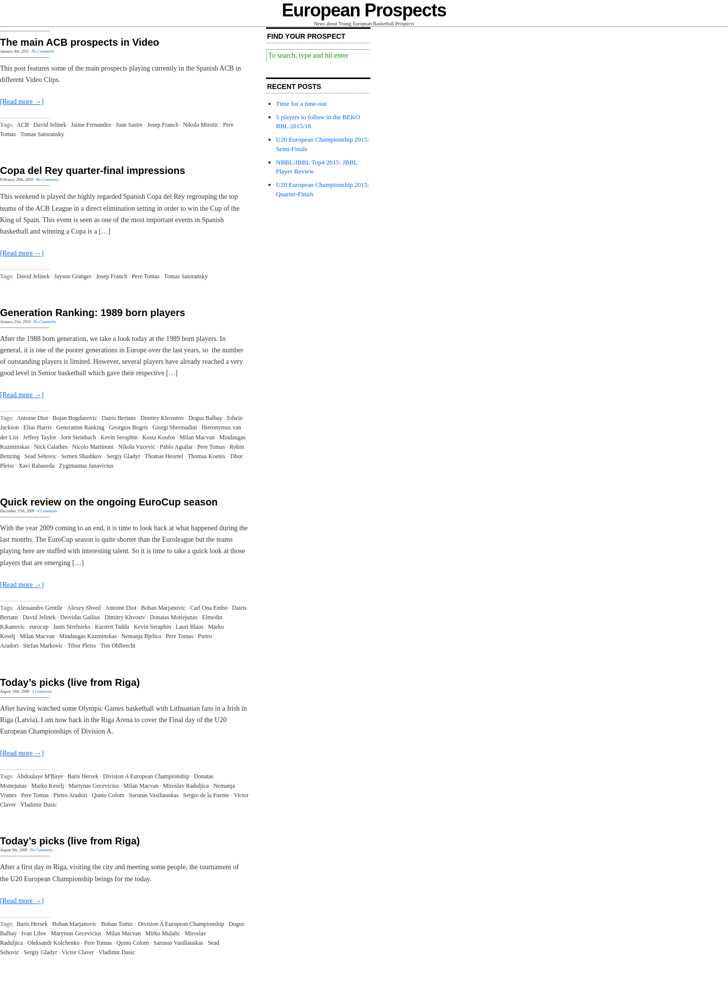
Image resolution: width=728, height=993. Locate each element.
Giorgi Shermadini (175, 427)
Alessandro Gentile (40, 607)
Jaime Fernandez (91, 124)
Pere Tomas (146, 276)
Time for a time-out (301, 103)
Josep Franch (163, 124)
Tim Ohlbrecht (118, 645)
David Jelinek (49, 124)
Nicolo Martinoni (93, 446)
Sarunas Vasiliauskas (154, 795)
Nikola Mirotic (201, 124)
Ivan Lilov (33, 933)
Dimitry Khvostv (124, 617)
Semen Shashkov (81, 456)
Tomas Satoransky (42, 134)
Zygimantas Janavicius (86, 465)
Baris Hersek (83, 776)
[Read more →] (22, 101)
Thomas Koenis (206, 456)
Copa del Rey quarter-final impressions (92, 170)
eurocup (39, 626)
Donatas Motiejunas (173, 617)
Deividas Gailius (80, 617)
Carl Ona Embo (208, 607)
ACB (23, 124)
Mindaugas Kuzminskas (88, 636)
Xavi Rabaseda (36, 465)
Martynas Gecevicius (94, 785)
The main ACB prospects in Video (79, 42)
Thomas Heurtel (164, 456)
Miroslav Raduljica (186, 785)
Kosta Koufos (158, 437)
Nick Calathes (51, 446)
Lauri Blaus (189, 626)
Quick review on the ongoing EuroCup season (109, 501)
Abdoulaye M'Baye (40, 776)
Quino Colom (132, 942)
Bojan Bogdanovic (75, 417)
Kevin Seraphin (119, 437)
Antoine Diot (32, 417)
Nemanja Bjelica (141, 636)
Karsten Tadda (112, 626)
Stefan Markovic (43, 645)
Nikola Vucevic (137, 446)
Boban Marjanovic (163, 607)
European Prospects (364, 10)
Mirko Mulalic (162, 933)
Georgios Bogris (128, 427)
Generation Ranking (80, 427)
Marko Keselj (47, 785)
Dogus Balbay (205, 417)
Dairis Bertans (118, 417)
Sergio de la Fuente (206, 795)
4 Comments (47, 511)
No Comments (43, 51)
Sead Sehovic (40, 456)
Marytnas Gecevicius (76, 933)
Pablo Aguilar (176, 446)
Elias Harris (37, 427)
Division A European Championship (146, 776)
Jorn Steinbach (78, 437)
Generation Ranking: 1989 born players (92, 312)
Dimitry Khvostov (162, 417)
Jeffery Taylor (39, 437)
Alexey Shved (84, 607)
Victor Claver (78, 952)
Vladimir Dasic (38, 804)
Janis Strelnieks (72, 626)
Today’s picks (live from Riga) (70, 682)
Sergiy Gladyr (123, 456)
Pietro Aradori (70, 795)
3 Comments (42, 691)
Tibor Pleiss (82, 645)
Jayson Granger (72, 276)
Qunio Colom (108, 795)
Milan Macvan (197, 437)
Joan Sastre (129, 124)
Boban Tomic (117, 923)
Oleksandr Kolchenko (53, 942)
